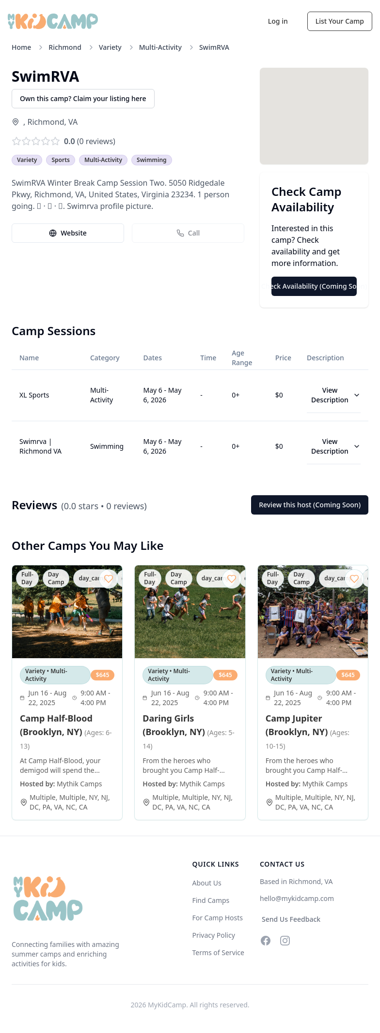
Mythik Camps (79, 783)
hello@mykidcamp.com (297, 898)
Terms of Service (218, 952)
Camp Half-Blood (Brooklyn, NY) (66, 731)
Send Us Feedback (291, 919)
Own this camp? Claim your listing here (83, 98)
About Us (206, 882)
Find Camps (210, 900)
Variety (110, 47)
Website (68, 232)
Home (21, 47)
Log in (278, 21)
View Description (336, 394)
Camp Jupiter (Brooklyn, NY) (307, 731)
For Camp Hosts (217, 917)
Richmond (64, 47)
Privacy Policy (213, 935)
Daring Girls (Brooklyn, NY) (188, 731)
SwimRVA (214, 47)
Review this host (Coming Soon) (310, 504)
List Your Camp (340, 21)
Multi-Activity (160, 47)
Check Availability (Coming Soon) (314, 286)
